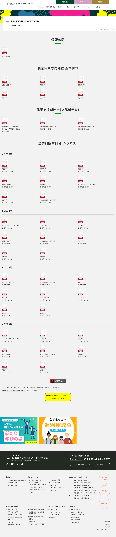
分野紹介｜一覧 (33, 477)
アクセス (100, 464)
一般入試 (10, 522)
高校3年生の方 (75, 509)
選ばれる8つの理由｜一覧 (78, 477)
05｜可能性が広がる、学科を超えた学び (83, 490)
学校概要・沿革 (12, 483)
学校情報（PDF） (13, 485)
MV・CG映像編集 (54, 483)
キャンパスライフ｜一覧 (56, 506)
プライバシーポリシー (103, 530)
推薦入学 (10, 520)
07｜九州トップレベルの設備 (80, 495)
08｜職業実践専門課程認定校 (80, 498)
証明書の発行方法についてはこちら (58, 396)
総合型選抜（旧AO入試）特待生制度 (37, 513)
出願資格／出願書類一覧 (37, 509)
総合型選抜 (65, 2)
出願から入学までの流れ (15, 515)
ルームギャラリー (54, 515)
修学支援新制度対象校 (36, 516)
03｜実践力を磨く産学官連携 (80, 485)
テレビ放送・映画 (54, 480)
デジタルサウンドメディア (37, 487)
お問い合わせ (80, 464)
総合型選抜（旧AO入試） (16, 517)
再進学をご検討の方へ (77, 515)
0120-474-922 (97, 459)
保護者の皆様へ (75, 520)
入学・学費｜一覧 (12, 506)
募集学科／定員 (12, 509)
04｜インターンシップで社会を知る (82, 488)
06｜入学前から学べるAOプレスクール (83, 493)
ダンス (31, 492)
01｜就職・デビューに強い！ (80, 480)
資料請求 (100, 2)
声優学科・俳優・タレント (37, 490)
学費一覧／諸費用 (13, 512)
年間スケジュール (54, 512)
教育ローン (32, 521)
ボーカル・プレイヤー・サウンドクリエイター (38, 481)
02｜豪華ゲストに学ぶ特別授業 (80, 483)
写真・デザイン (54, 485)
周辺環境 (52, 517)
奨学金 (31, 519)
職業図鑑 (107, 521)
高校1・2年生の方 (76, 512)
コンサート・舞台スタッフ (37, 484)
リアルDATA (53, 509)
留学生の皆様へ (75, 517)
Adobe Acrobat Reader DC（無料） (14, 390)
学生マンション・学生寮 (37, 524)
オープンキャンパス (83, 2)
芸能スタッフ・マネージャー (58, 488)
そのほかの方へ (75, 522)
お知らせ (107, 524)
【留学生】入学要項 (14, 525)
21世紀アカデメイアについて (17, 480)
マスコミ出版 (53, 490)
